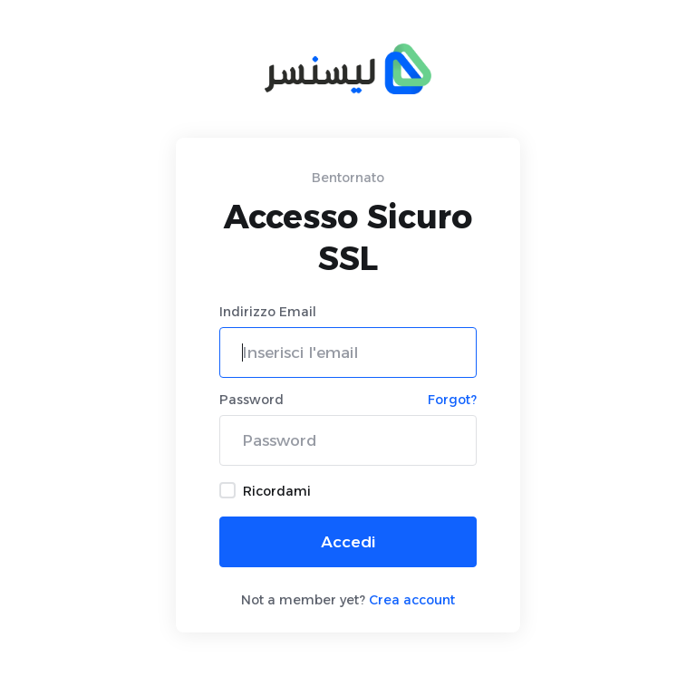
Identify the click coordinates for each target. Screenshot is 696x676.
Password (251, 399)
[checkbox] (227, 490)
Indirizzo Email (267, 312)
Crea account (412, 600)
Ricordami (265, 490)
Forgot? (452, 399)
